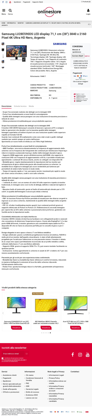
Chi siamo (29, 375)
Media (31, 106)
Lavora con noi (31, 398)
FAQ (27, 383)
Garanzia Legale (32, 389)
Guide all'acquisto (10, 389)
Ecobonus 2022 (32, 395)
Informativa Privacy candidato (56, 400)
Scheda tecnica (20, 106)
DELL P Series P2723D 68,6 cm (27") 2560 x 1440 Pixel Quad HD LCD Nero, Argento (16, 323)
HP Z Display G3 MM (76, 321)
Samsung (52, 91)
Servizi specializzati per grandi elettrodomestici (12, 385)
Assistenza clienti (10, 375)
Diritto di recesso (32, 392)
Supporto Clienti (37, 2)
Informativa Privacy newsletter (56, 395)
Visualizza (16, 328)
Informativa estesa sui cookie (57, 382)
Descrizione (6, 106)
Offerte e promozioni (11, 392)
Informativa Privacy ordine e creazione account (56, 388)
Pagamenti (26, 2)
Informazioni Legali (56, 375)
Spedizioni (17, 2)
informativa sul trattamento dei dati (14, 360)
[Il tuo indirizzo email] (13, 354)
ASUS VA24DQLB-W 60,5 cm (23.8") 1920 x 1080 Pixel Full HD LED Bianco (46, 322)
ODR (27, 386)
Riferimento (35, 76)
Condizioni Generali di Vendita (34, 379)
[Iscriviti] (26, 354)
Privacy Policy (54, 378)
